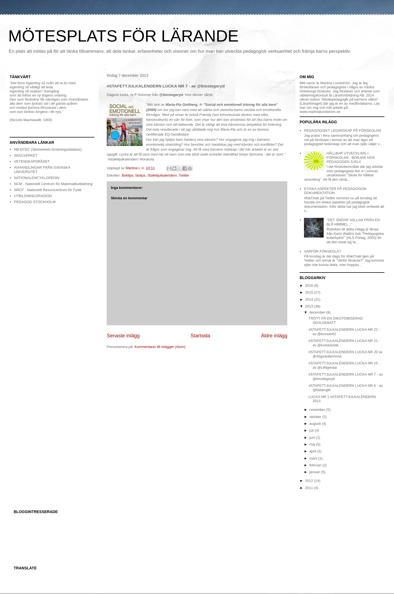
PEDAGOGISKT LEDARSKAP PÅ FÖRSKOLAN (342, 130)
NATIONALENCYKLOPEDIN (36, 178)
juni (312, 437)
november (317, 410)
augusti (315, 424)
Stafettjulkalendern (162, 175)
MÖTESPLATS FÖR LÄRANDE (123, 36)
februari (316, 465)
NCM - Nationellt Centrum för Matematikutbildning (53, 184)
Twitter (184, 175)
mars (313, 458)
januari (315, 472)
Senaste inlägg (123, 335)
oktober (315, 417)
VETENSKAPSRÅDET (32, 161)
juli (312, 430)
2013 (309, 306)
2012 (309, 481)
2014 (309, 299)
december (317, 312)
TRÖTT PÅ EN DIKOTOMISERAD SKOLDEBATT (335, 320)
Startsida (200, 335)
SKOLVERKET (25, 155)
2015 (309, 292)
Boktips (128, 175)
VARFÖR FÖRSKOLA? (322, 251)
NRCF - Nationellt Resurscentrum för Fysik (47, 190)
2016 (309, 285)
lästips (140, 175)
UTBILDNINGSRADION (33, 196)
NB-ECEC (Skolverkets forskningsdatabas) (48, 149)
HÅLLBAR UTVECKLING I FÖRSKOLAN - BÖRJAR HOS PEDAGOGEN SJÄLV (350, 157)
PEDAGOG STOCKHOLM (34, 202)
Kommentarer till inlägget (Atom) (159, 347)
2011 (309, 488)
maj (312, 444)
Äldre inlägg (274, 335)
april (313, 451)
